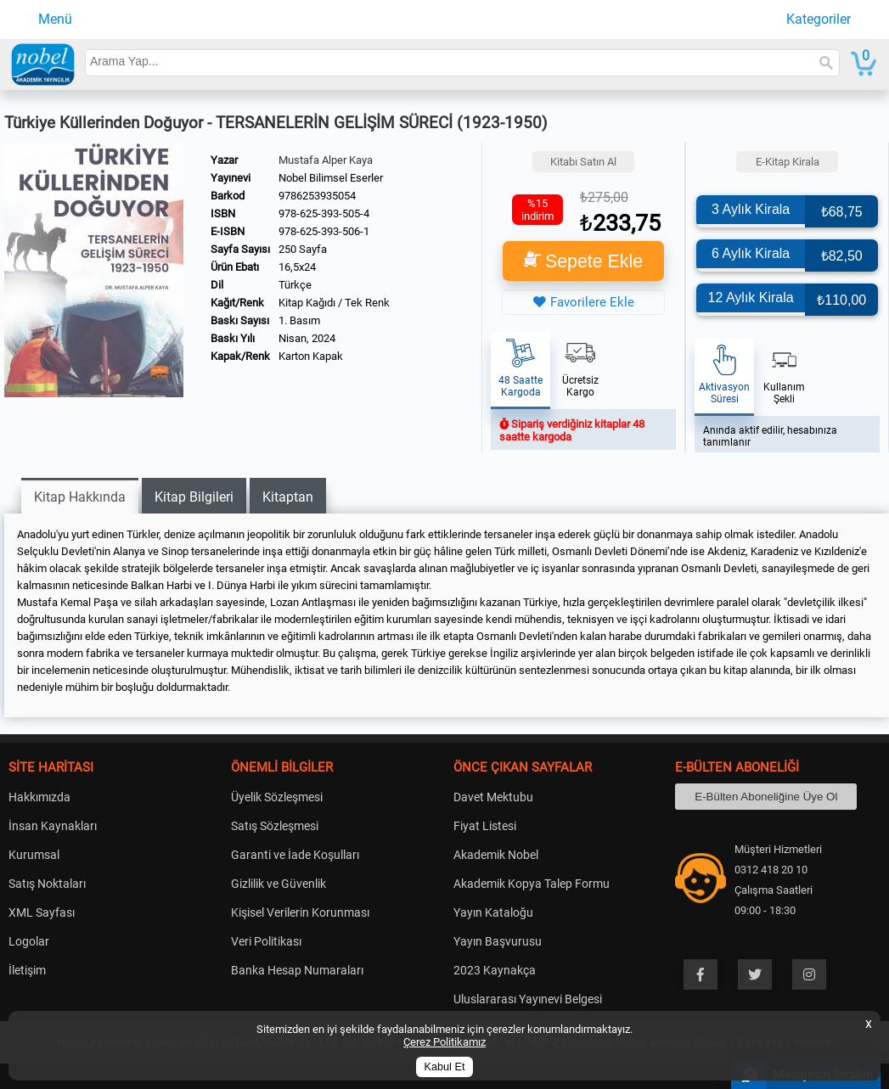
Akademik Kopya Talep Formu (531, 883)
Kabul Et (445, 1067)
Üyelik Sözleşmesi (277, 797)
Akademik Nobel (495, 855)
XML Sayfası (41, 912)
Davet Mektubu (493, 797)
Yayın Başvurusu (497, 941)
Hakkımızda (39, 797)
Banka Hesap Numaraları (297, 970)
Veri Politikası (266, 941)
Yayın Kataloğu (493, 912)
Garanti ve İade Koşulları (295, 855)
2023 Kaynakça (494, 970)
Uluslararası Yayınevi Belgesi (527, 999)
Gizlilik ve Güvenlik (278, 883)
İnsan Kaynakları (52, 826)
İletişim (27, 970)
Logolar (28, 941)
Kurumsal (33, 855)
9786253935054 (317, 195)
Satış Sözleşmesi (274, 826)
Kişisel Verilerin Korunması (300, 912)
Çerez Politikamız (444, 1042)
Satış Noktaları (47, 883)
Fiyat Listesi (484, 826)
